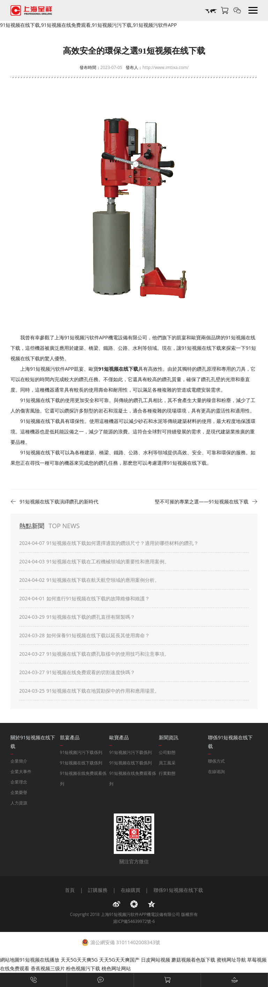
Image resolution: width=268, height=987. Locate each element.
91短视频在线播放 (39, 959)
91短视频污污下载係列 (81, 752)
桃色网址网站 (116, 968)
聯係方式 (216, 761)
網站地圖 (10, 959)
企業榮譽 (18, 792)
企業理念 (18, 782)
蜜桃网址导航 (231, 959)
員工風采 (167, 763)
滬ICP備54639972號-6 (134, 921)
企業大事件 (20, 771)
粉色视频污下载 (83, 968)
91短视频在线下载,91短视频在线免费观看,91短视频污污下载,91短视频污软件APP (88, 25)
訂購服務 (97, 890)
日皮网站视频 (155, 959)
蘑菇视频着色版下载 (193, 959)
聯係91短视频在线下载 (178, 890)
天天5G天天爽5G (79, 959)
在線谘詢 (216, 771)
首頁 (70, 890)
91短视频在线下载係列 (81, 763)
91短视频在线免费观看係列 (83, 778)
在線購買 (130, 890)
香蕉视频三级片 (48, 968)
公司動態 (167, 752)
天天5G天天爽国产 (119, 959)
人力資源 (18, 803)
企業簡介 (18, 761)
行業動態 (167, 773)
